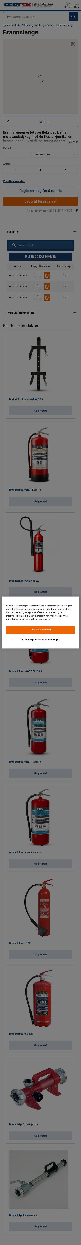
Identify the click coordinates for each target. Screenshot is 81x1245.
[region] (40, 622)
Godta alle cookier (40, 629)
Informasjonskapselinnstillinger (40, 639)
